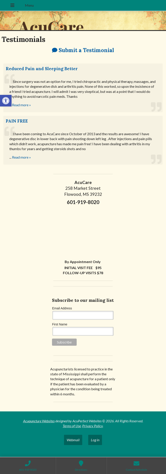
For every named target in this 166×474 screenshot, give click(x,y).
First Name (59, 324)
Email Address (62, 308)
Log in (95, 440)
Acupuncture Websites (39, 421)
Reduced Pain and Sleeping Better (42, 68)
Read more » (21, 105)
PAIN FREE (17, 121)
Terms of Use (72, 426)
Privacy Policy (92, 426)
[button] (6, 100)
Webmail (73, 440)
